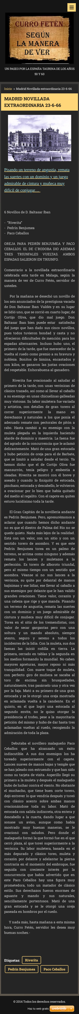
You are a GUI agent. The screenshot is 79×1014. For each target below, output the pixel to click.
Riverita (31, 960)
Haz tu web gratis (38, 1008)
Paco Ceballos (54, 969)
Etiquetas (11, 960)
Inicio (8, 89)
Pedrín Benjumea (21, 969)
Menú (71, 7)
